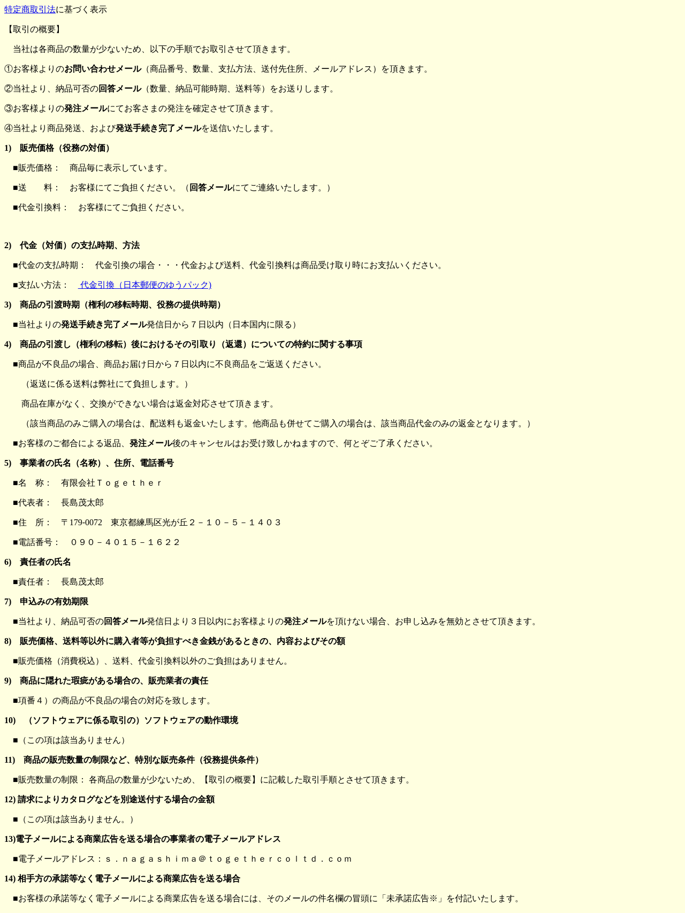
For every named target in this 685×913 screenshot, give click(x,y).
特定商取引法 (30, 9)
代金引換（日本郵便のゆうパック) (144, 284)
